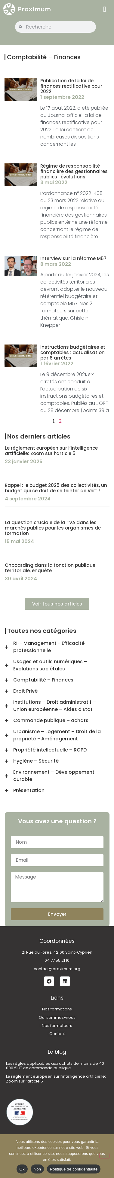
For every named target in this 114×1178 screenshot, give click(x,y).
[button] (104, 9)
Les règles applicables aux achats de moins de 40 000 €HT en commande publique (55, 1066)
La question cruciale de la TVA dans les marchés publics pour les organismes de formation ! (53, 527)
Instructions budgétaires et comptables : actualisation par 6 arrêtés (72, 352)
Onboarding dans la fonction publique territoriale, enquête (50, 568)
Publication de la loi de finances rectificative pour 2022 (71, 86)
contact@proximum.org (57, 969)
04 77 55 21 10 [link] (57, 960)
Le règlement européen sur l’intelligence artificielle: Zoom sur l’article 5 (51, 451)
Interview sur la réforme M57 (73, 258)
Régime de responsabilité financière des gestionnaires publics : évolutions (74, 171)
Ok (22, 1169)
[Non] (104, 1155)
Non (37, 1169)
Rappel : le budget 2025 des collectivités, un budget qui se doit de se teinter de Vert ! (56, 488)
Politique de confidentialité (73, 1169)
